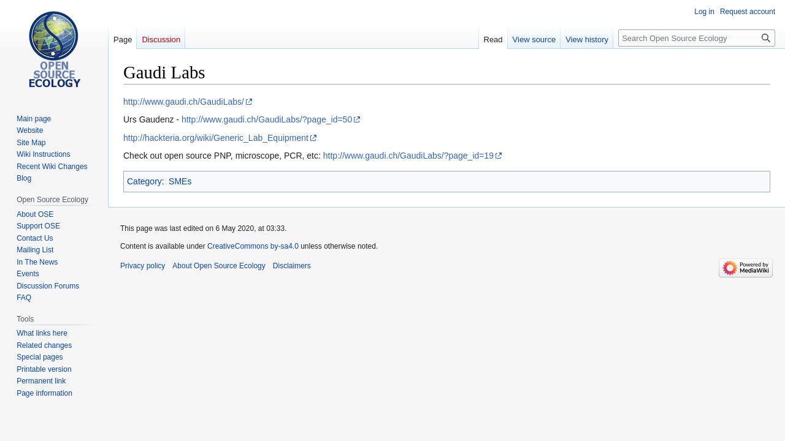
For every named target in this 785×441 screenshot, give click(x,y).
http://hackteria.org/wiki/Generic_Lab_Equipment (215, 138)
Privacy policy (142, 266)
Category (144, 181)
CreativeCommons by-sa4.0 (253, 246)
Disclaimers (292, 266)
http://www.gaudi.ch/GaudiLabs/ (183, 102)
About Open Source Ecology (218, 266)
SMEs (180, 181)
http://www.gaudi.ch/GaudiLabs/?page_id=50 (267, 119)
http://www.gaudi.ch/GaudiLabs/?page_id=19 (408, 155)
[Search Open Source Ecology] (696, 38)
